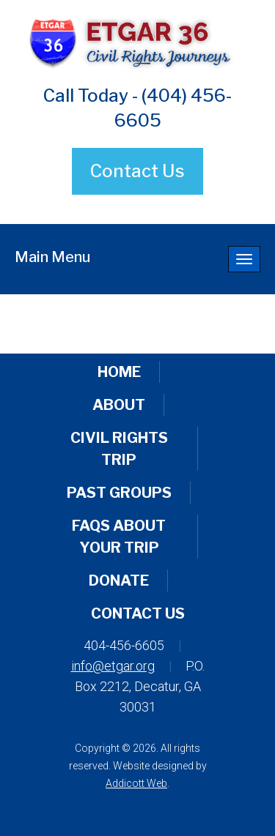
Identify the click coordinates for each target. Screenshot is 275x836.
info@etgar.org (113, 665)
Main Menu (52, 257)
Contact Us (137, 171)
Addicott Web (136, 783)
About (118, 405)
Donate (119, 580)
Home (119, 372)
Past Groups (119, 492)
